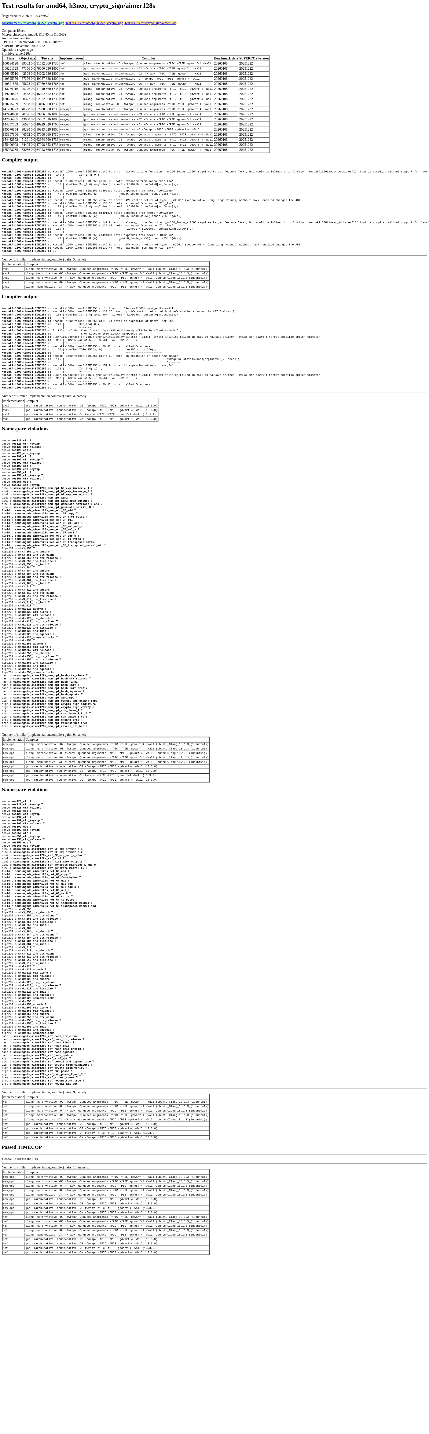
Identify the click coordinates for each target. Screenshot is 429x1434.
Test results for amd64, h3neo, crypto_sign (94, 23)
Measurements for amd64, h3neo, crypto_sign (33, 23)
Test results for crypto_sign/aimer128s (150, 23)
